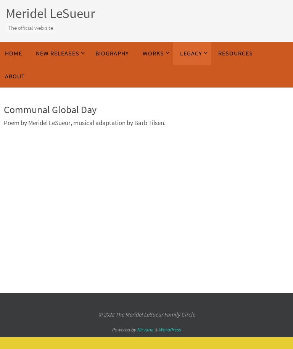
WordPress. (170, 329)
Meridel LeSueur (50, 13)
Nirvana (145, 329)
